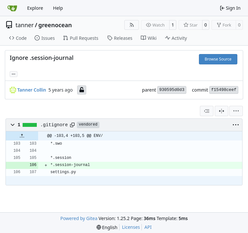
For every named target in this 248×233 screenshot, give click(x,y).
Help (58, 8)
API (147, 227)
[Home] (12, 8)
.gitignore (54, 125)
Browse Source (218, 59)
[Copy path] (72, 124)
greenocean (55, 25)
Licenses (131, 227)
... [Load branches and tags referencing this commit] (14, 73)
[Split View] (221, 111)
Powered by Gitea (79, 218)
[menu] (236, 111)
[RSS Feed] (131, 25)
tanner (25, 25)
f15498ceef (223, 89)
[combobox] (206, 111)
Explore (35, 8)
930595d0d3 (171, 89)
